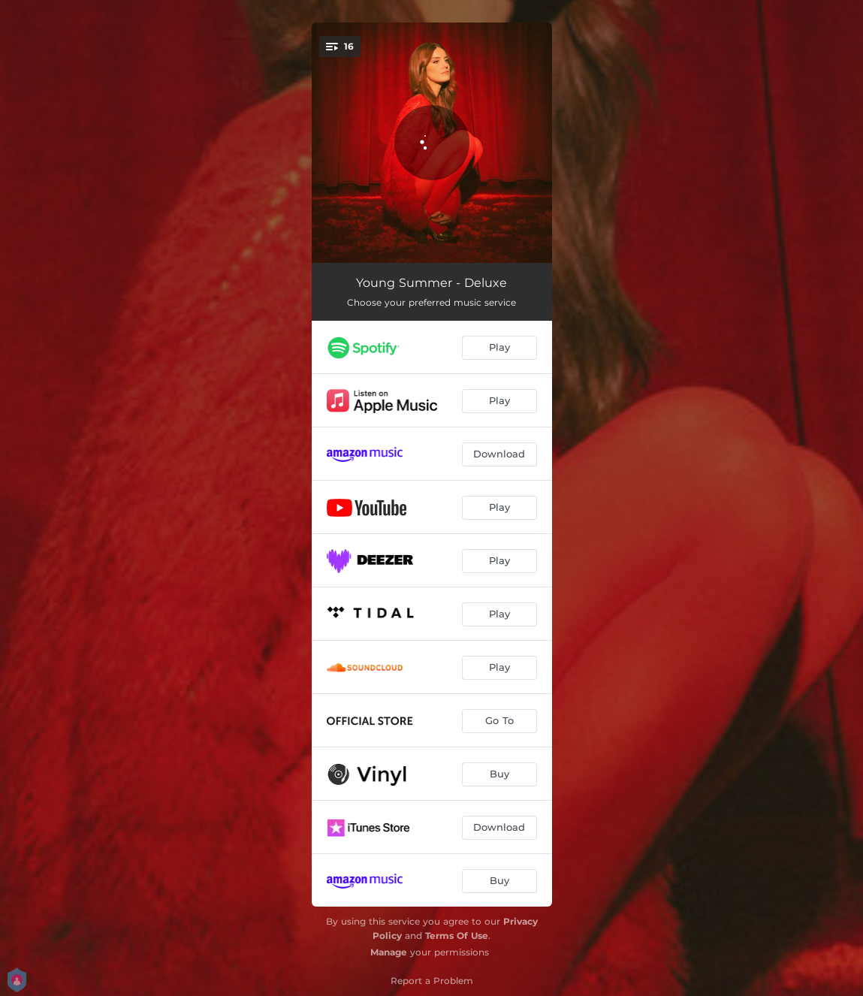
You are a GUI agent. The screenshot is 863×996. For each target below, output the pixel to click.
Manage (388, 952)
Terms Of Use (456, 935)
